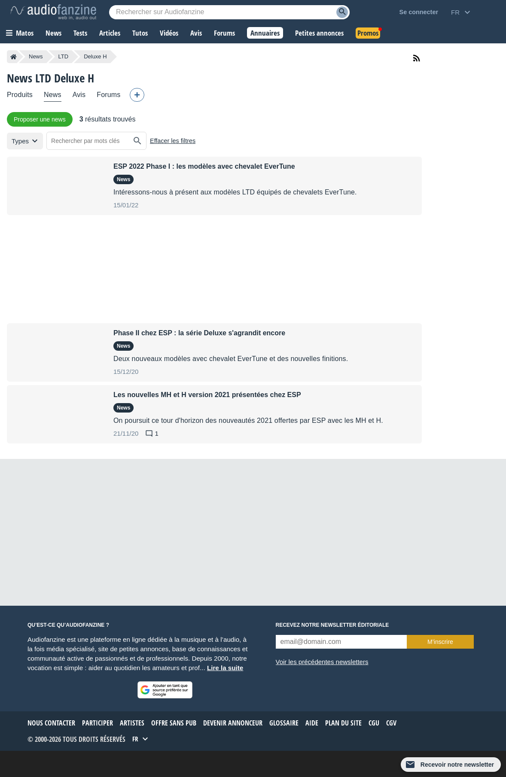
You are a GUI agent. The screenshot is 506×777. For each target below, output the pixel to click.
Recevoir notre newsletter (457, 764)
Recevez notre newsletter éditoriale (332, 625)
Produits (20, 94)
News (36, 56)
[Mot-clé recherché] (229, 12)
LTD (63, 56)
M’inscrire (440, 641)
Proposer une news (40, 119)
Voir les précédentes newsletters (322, 661)
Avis (79, 94)
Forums (108, 94)
